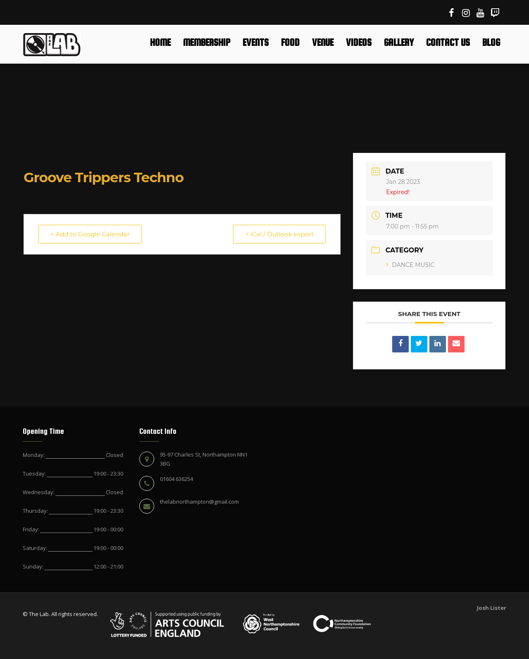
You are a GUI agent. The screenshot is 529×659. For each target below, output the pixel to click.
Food (290, 42)
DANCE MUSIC (410, 265)
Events (256, 42)
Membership (206, 42)
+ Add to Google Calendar (90, 234)
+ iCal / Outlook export (279, 234)
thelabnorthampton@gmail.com (199, 501)
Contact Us (448, 42)
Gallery (399, 42)
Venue (323, 42)
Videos (359, 42)
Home (160, 42)
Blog (491, 42)
